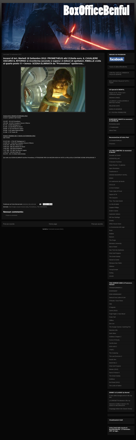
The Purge (112, 240)
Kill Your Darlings (114, 217)
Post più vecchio (97, 224)
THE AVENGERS (42, 207)
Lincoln (111, 276)
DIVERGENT (113, 291)
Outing (111, 273)
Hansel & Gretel (114, 260)
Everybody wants (114, 124)
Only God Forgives (115, 253)
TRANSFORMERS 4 (115, 287)
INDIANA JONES (114, 97)
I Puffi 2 (111, 349)
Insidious (112, 379)
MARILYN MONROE (115, 109)
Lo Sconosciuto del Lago (116, 227)
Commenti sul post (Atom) (55, 229)
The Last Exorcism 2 (115, 356)
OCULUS (112, 184)
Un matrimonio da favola (116, 181)
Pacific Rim (112, 359)
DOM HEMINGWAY (115, 294)
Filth (110, 304)
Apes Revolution (114, 168)
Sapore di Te (113, 194)
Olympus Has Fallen (115, 263)
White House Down (115, 224)
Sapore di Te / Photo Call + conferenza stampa (117, 93)
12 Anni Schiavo (114, 188)
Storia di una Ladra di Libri (117, 297)
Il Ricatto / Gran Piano (116, 300)
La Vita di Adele (114, 204)
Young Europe (113, 269)
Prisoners (112, 143)
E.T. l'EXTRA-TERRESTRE (117, 112)
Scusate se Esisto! (115, 155)
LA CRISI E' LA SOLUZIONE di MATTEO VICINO (118, 101)
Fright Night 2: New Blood (117, 314)
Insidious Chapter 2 (115, 336)
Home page (53, 224)
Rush (110, 230)
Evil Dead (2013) (114, 382)
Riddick (111, 233)
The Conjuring (113, 353)
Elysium (111, 237)
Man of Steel (113, 247)
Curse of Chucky (114, 340)
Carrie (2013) (113, 310)
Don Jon (111, 323)
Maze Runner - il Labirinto (117, 165)
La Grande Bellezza (115, 140)
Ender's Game (113, 211)
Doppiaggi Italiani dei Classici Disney (120, 409)
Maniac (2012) (113, 369)
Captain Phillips (114, 207)
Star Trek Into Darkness (116, 250)
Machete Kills (113, 330)
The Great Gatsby (114, 256)
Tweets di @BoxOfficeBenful (118, 67)
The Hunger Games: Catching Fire (120, 327)
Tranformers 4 (113, 171)
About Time (112, 130)
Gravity (111, 220)
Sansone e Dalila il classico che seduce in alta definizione (119, 404)
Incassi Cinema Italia (22, 207)
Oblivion (111, 266)
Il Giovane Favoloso (115, 162)
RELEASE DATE (114, 106)
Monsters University (115, 243)
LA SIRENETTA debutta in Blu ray (119, 400)
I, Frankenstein (113, 127)
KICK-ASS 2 (113, 346)
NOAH (111, 178)
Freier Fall (112, 317)
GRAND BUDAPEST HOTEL (118, 175)
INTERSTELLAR (114, 158)
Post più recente (8, 224)
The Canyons (113, 198)
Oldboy (111, 320)
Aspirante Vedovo (114, 214)
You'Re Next (113, 343)
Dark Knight (12, 207)
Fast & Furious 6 (114, 372)
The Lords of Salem (115, 385)
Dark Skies (112, 333)
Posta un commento (11, 215)
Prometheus (32, 207)
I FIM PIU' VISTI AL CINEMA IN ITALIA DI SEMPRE (119, 73)
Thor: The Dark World (116, 201)
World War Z (113, 363)
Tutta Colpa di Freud (115, 191)
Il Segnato (112, 307)
